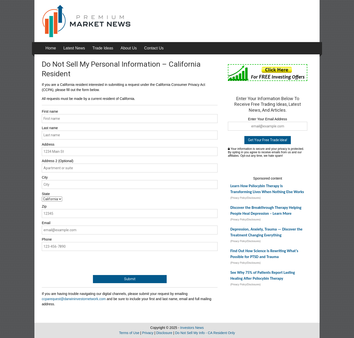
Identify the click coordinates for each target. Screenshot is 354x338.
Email (46, 223)
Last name (50, 128)
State (46, 194)
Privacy (147, 333)
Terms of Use (129, 333)
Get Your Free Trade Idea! (267, 140)
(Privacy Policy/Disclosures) (245, 198)
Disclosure (164, 333)
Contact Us (153, 48)
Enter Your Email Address (267, 119)
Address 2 (57, 161)
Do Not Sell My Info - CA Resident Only (205, 333)
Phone (47, 239)
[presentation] (79, 263)
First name (50, 111)
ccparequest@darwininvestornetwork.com (74, 299)
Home (50, 48)
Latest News (74, 48)
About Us (129, 48)
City (45, 177)
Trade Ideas (102, 48)
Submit (129, 279)
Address (48, 144)
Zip (44, 206)
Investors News (192, 328)
